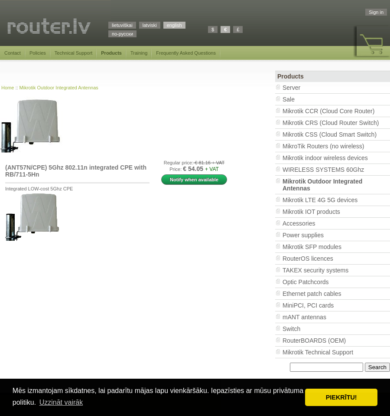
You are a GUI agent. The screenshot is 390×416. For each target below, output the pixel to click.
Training (138, 53)
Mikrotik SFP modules (312, 246)
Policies (37, 53)
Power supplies (303, 235)
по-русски (122, 33)
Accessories (299, 223)
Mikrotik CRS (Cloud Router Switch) (331, 122)
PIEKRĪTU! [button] (341, 397)
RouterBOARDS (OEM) (314, 340)
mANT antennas (304, 317)
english (174, 25)
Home (7, 87)
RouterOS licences (308, 258)
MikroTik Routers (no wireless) (323, 146)
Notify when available (194, 179)
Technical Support (73, 53)
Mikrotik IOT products (311, 211)
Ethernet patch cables (312, 293)
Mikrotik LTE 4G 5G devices (320, 200)
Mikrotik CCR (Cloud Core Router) (328, 111)
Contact (12, 53)
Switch (291, 328)
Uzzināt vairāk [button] (61, 402)
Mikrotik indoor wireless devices (325, 157)
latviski (150, 25)
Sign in (376, 12)
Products (111, 53)
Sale (289, 99)
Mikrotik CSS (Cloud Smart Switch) (330, 134)
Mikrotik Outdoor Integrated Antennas (59, 87)
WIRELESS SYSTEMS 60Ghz (323, 169)
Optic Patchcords (306, 281)
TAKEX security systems (315, 270)
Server (291, 87)
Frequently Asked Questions (186, 53)
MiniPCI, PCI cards (308, 305)
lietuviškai (122, 25)
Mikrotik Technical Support (318, 352)
